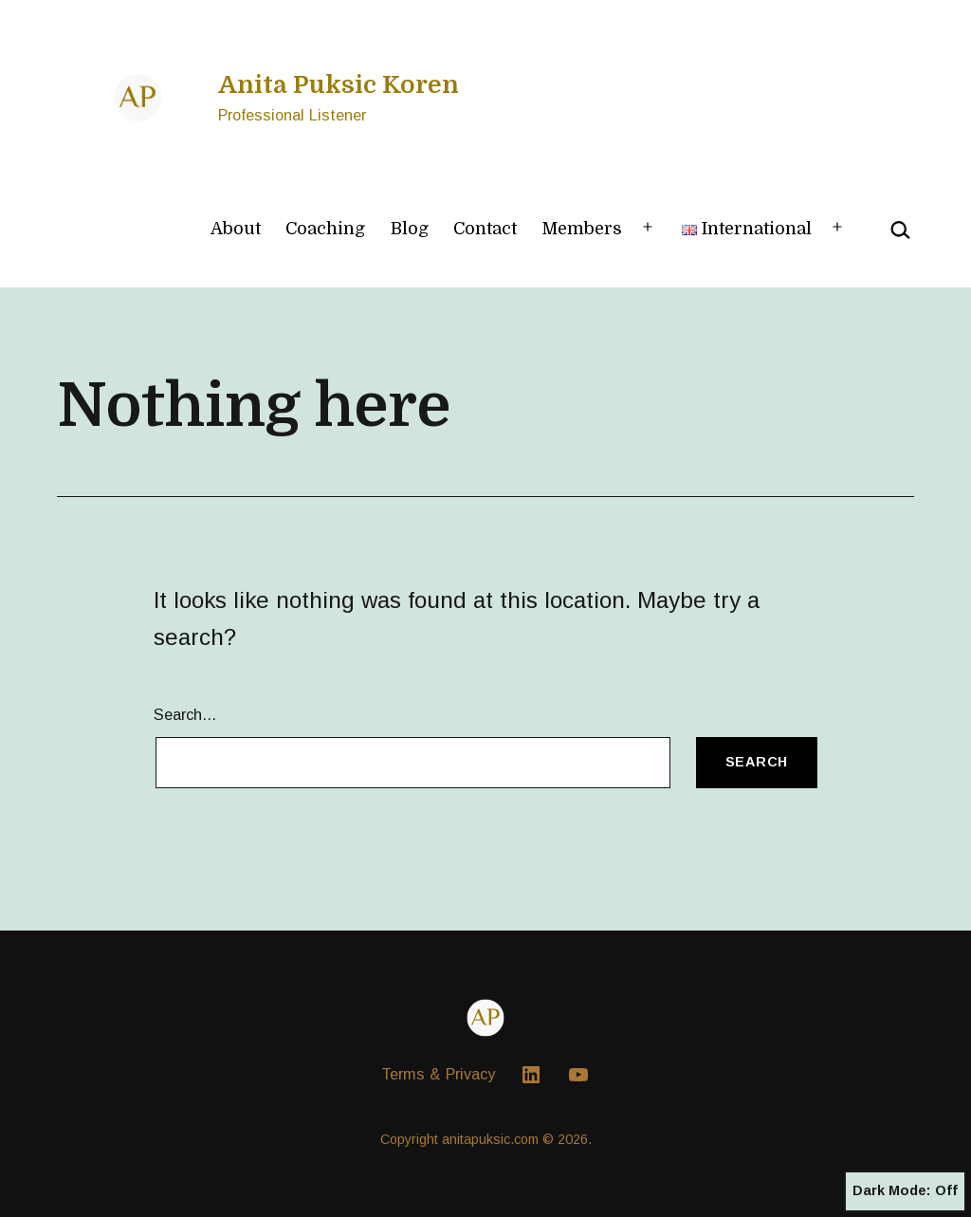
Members (581, 228)
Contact (485, 228)
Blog (410, 228)
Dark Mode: (905, 1191)
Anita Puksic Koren (338, 85)
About (236, 228)
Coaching (325, 228)
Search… (185, 714)
